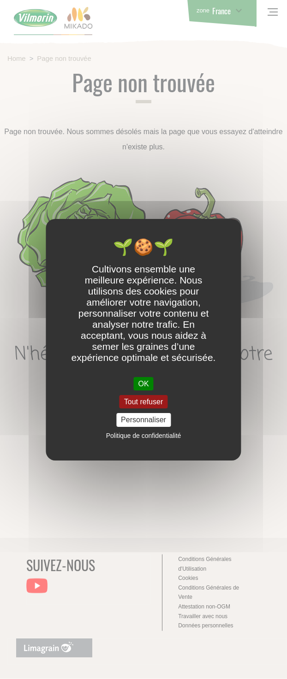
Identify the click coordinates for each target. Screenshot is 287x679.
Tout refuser (143, 402)
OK (143, 384)
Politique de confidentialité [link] (143, 435)
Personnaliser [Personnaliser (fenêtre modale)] (143, 420)
